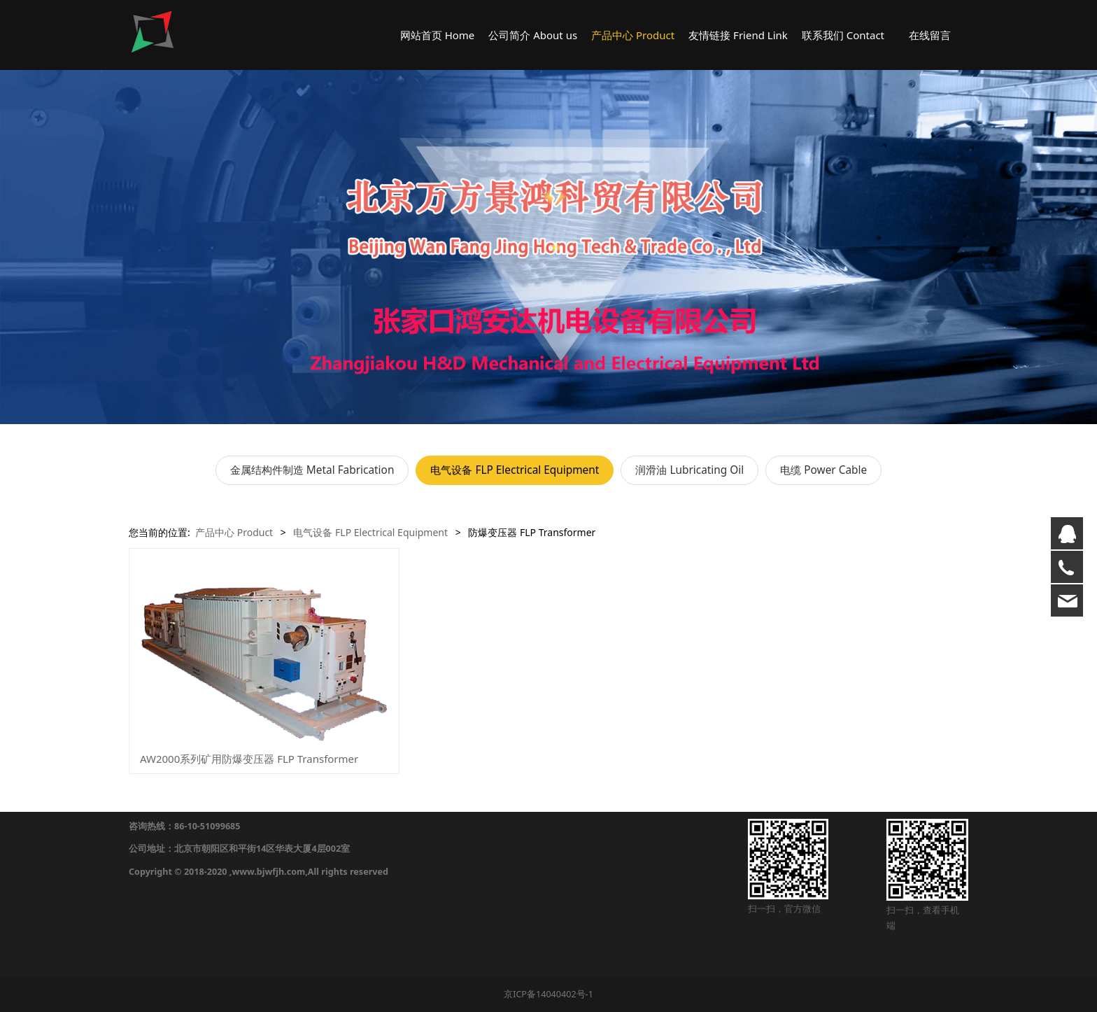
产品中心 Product (632, 35)
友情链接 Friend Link (738, 35)
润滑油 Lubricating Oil (689, 470)
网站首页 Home (437, 35)
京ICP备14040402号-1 (548, 994)
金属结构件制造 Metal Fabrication (312, 470)
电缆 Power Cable (823, 470)
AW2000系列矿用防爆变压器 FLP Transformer (249, 759)
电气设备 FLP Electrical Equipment (514, 470)
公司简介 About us (532, 35)
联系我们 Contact (843, 35)
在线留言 (930, 35)
